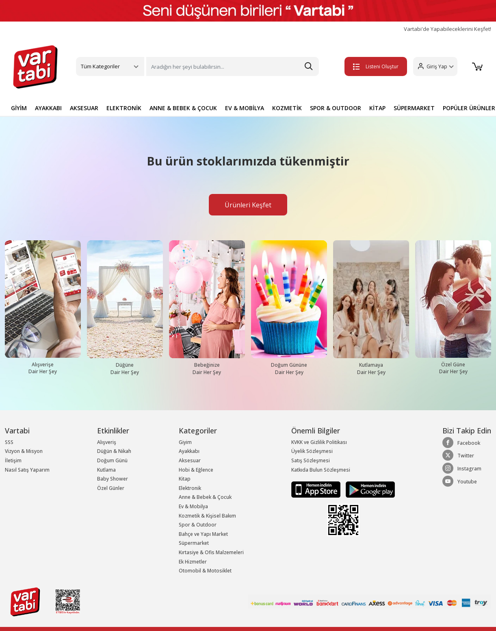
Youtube (459, 481)
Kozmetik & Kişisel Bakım (207, 515)
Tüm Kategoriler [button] (100, 66)
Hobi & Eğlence (196, 469)
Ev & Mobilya (193, 506)
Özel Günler (110, 488)
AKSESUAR (84, 108)
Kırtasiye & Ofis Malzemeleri (211, 552)
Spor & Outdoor (198, 524)
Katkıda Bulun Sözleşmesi (320, 469)
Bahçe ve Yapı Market (203, 534)
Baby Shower (112, 478)
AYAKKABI (48, 108)
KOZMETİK (287, 108)
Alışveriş (106, 442)
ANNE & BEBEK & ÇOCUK (183, 108)
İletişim (13, 460)
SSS (9, 442)
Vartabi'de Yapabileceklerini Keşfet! (447, 29)
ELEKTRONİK (123, 108)
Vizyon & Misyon (24, 451)
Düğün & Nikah (114, 451)
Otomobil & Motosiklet (205, 570)
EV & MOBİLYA (244, 108)
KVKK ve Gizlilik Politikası (319, 442)
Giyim (185, 442)
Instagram (461, 468)
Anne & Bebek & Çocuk (205, 497)
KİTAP (377, 108)
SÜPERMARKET (414, 108)
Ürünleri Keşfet (248, 204)
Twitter (458, 455)
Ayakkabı (189, 451)
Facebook (461, 442)
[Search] (232, 66)
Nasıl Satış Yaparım (27, 469)
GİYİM (19, 108)
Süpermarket (194, 543)
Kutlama (106, 469)
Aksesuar (190, 460)
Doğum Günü (112, 460)
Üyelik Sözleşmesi (312, 451)
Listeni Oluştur (376, 66)
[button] (435, 66)
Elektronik (190, 488)
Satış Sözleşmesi (310, 460)
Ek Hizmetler (193, 561)
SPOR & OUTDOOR (335, 108)
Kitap (185, 478)
